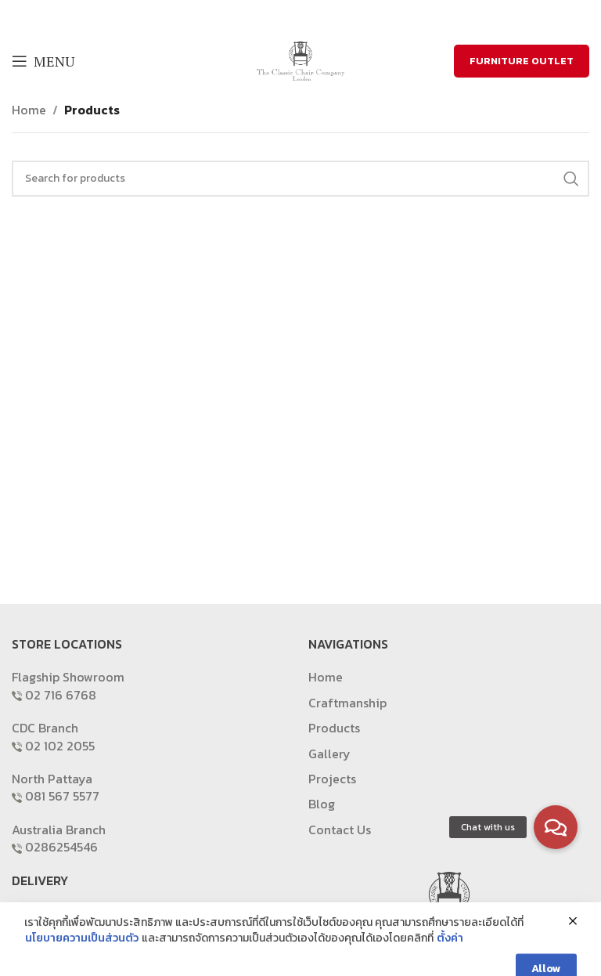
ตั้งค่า (450, 963)
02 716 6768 (60, 694)
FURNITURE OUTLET (522, 60)
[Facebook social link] (270, 16)
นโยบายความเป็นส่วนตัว (82, 963)
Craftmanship (347, 702)
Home (29, 109)
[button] (556, 827)
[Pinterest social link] (329, 16)
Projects (332, 778)
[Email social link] (309, 16)
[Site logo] (300, 59)
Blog (321, 803)
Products (92, 109)
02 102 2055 (60, 745)
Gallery (329, 753)
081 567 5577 (62, 795)
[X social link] (289, 16)
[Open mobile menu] (43, 61)
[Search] (300, 179)
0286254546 (61, 846)
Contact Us (339, 829)
